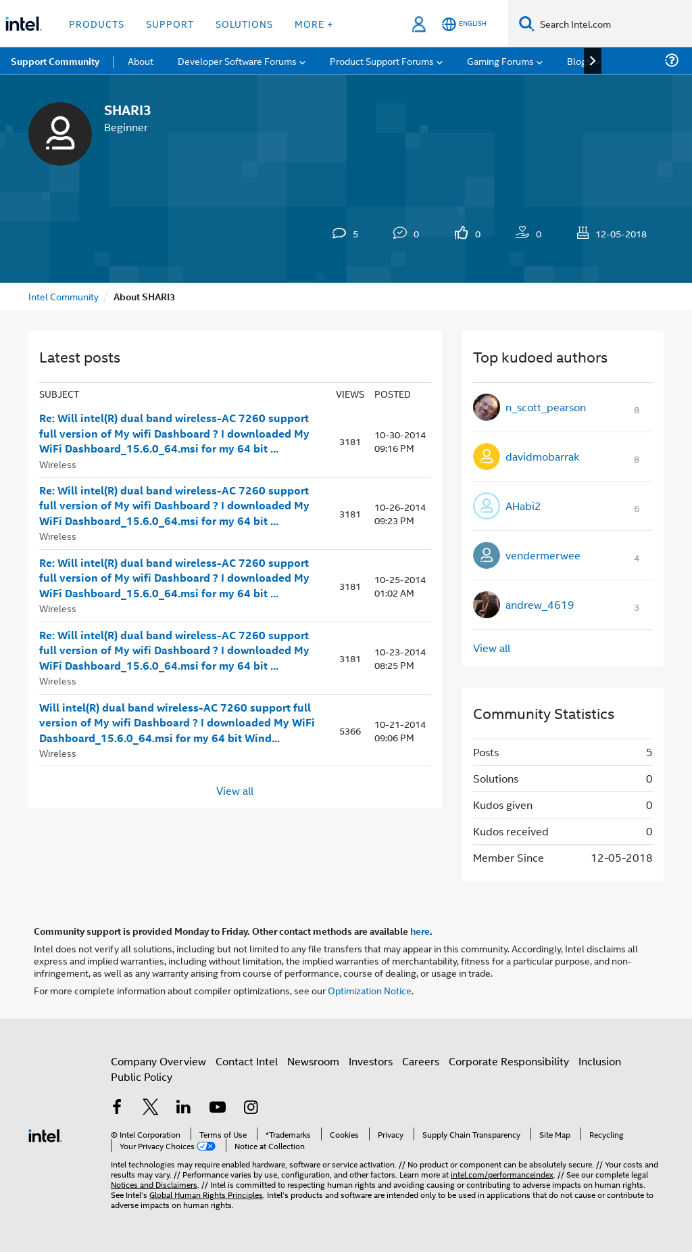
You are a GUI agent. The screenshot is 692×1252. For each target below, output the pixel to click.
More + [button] (314, 23)
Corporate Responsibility (509, 1061)
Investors (371, 1061)
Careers (420, 1061)
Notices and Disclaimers (154, 1184)
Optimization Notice (370, 990)
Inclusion (599, 1061)
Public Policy (141, 1076)
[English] (464, 24)
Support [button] (170, 23)
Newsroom (313, 1061)
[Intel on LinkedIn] (183, 1108)
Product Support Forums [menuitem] (382, 60)
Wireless (57, 464)
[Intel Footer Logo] (45, 1134)
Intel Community (63, 296)
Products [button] (96, 23)
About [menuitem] (140, 60)
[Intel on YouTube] (217, 1108)
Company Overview (158, 1061)
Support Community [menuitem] (55, 60)
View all (234, 789)
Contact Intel (247, 1061)
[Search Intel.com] (613, 24)
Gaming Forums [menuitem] (500, 60)
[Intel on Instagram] (250, 1108)
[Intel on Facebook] (116, 1108)
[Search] (527, 23)
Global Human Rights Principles (206, 1194)
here (420, 930)
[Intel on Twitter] (150, 1108)
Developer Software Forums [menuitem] (237, 60)
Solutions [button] (244, 23)
